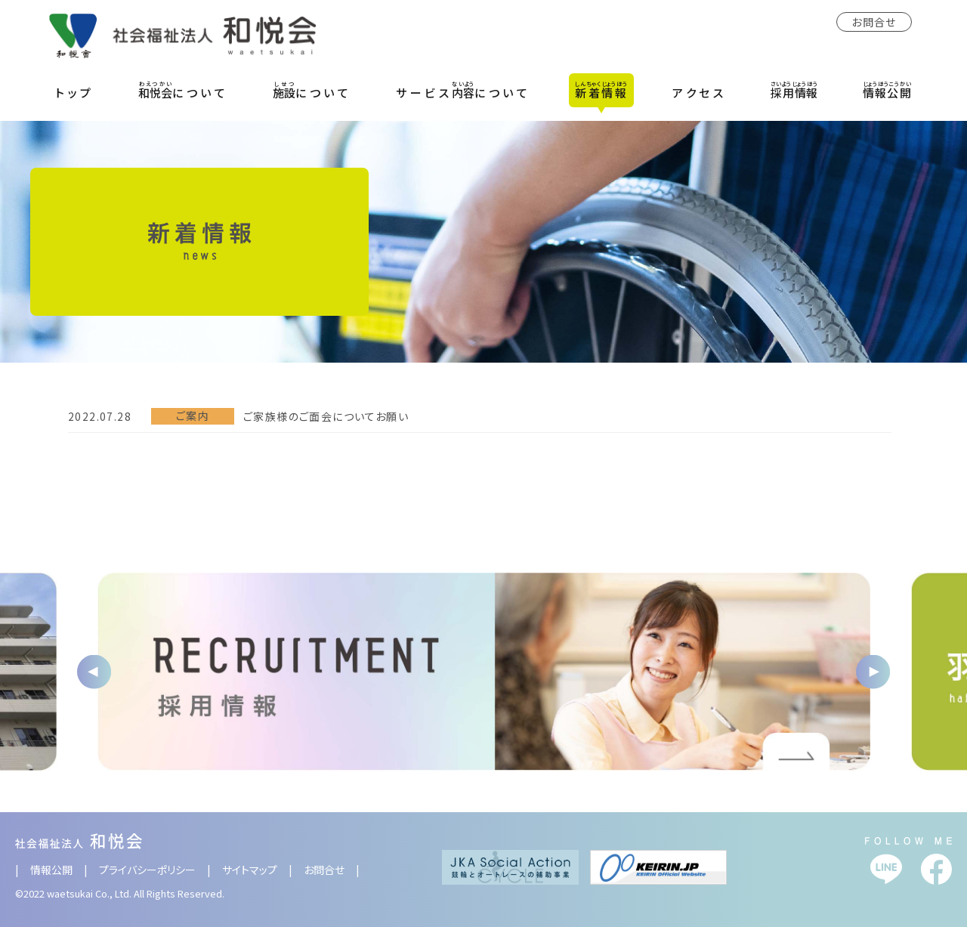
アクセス (699, 92)
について (183, 89)
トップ (74, 92)
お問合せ (874, 21)
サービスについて (463, 89)
